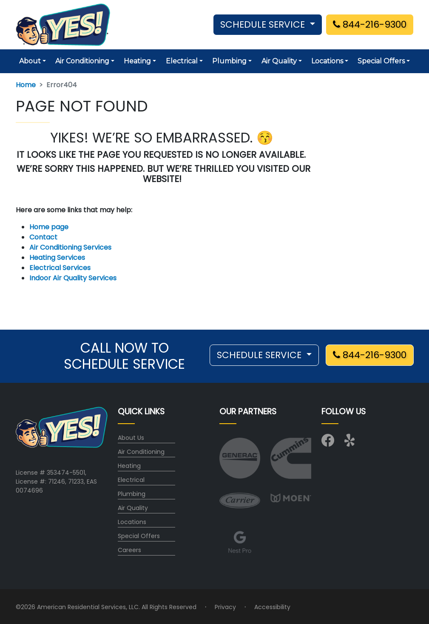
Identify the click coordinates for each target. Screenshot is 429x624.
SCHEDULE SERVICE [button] (263, 24)
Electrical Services (60, 268)
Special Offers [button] (381, 61)
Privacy (225, 607)
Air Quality (133, 508)
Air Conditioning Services (70, 247)
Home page (49, 227)
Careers (129, 550)
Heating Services (57, 257)
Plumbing (131, 494)
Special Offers (139, 536)
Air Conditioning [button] (82, 61)
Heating (129, 466)
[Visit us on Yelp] (350, 443)
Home (26, 85)
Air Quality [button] (279, 61)
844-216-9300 (369, 24)
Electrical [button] (182, 61)
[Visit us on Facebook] (327, 443)
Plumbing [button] (229, 61)
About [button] (30, 61)
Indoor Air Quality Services (72, 278)
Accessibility (272, 607)
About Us (131, 437)
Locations (132, 522)
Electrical (131, 480)
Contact (43, 237)
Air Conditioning (141, 451)
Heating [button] (137, 61)
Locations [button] (327, 61)
